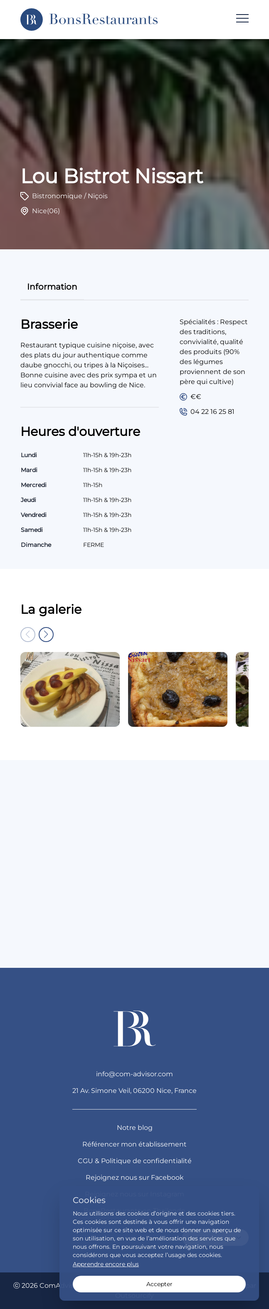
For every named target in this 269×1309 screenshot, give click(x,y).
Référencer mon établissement (134, 1144)
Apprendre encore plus (106, 1264)
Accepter (159, 1284)
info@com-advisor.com (134, 1074)
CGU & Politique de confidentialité (135, 1161)
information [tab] (52, 287)
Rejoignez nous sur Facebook (135, 1177)
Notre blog (135, 1128)
